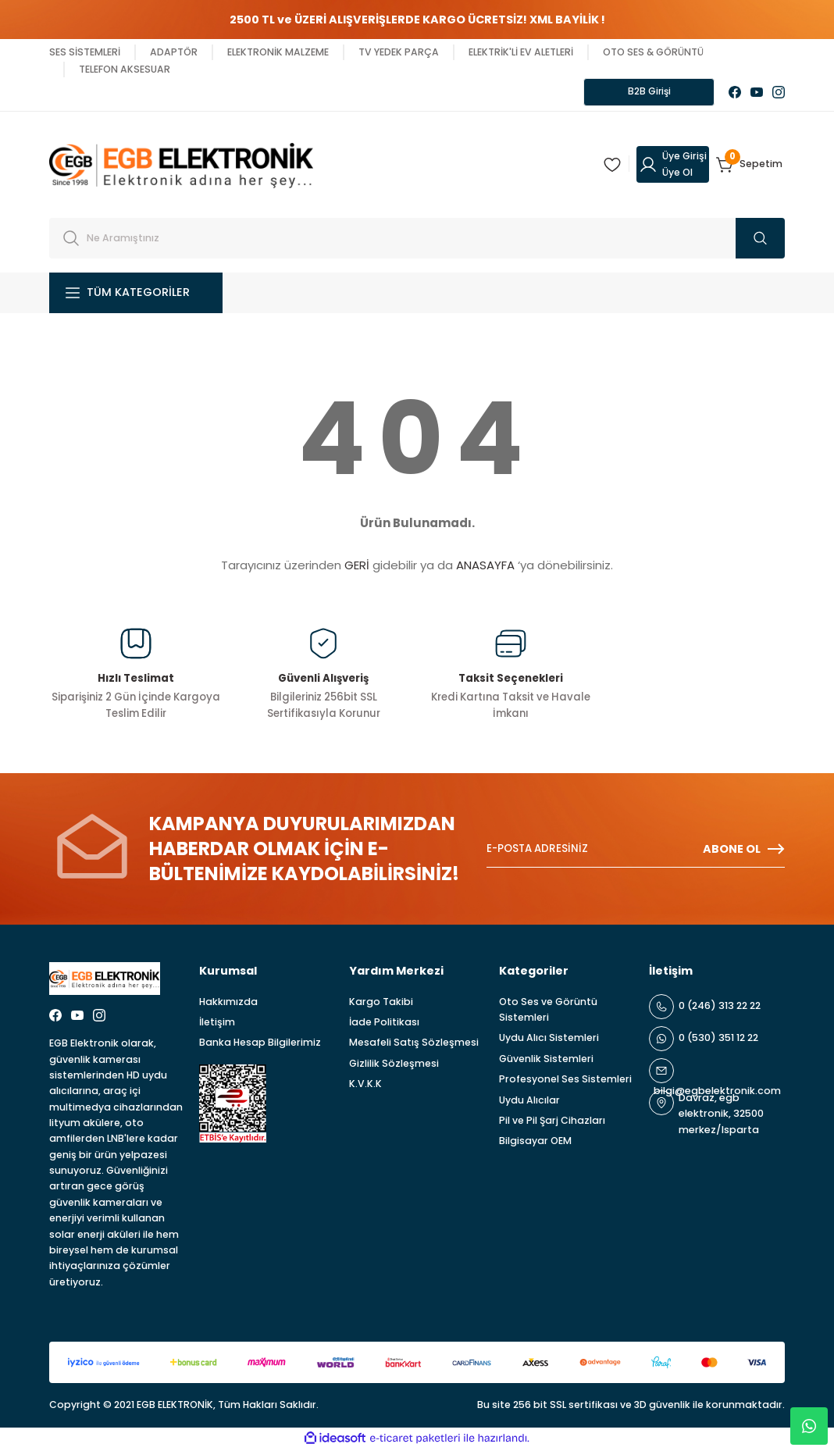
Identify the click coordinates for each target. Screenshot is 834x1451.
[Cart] (750, 166)
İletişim (217, 1024)
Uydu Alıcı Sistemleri (549, 1039)
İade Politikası (384, 1024)
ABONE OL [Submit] (744, 851)
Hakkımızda (228, 1003)
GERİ (356, 567)
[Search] (417, 239)
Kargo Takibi (381, 1003)
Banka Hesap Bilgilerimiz (260, 1044)
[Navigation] (136, 294)
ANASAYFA (485, 567)
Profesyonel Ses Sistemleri (565, 1081)
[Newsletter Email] (635, 851)
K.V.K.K (365, 1086)
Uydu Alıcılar (529, 1101)
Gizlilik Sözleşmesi (394, 1064)
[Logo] (181, 165)
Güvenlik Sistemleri (546, 1060)
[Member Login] (672, 166)
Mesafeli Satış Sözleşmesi (414, 1044)
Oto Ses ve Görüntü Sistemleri (548, 1010)
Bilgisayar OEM (535, 1143)
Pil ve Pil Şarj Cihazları (552, 1121)
